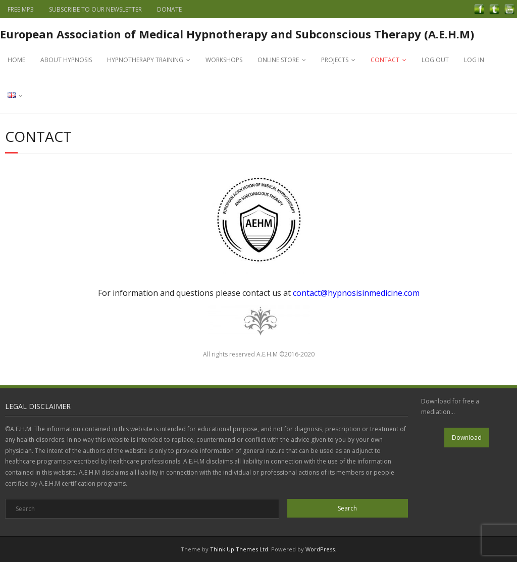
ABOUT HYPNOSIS (66, 60)
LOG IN (474, 60)
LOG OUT (435, 60)
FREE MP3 (21, 9)
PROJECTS (334, 60)
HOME (16, 60)
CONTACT (385, 60)
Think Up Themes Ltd (239, 549)
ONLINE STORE (278, 60)
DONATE (169, 9)
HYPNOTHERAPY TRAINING (145, 60)
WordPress (320, 549)
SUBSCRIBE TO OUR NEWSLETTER (95, 9)
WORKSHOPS (223, 60)
